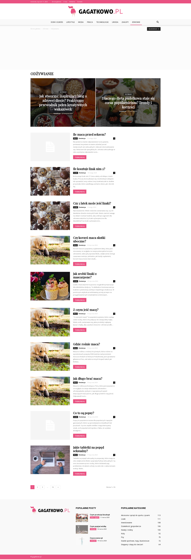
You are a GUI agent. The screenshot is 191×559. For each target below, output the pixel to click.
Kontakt (79, 2)
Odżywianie (63, 92)
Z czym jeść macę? (85, 310)
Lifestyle (70, 22)
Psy (122, 537)
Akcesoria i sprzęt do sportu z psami (135, 515)
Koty (123, 533)
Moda (81, 22)
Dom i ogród (57, 22)
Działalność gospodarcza (131, 526)
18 (53, 487)
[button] (158, 22)
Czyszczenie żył (96, 538)
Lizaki (75, 173)
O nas (65, 2)
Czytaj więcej (80, 157)
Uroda (115, 22)
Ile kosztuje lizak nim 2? (89, 169)
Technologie (102, 22)
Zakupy (125, 22)
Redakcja (57, 113)
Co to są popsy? (83, 413)
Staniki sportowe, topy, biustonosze (135, 541)
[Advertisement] (95, 48)
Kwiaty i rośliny (127, 530)
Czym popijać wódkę (98, 526)
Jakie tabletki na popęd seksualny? (88, 449)
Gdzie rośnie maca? (86, 344)
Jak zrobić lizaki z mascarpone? (84, 275)
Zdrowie (136, 22)
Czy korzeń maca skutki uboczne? (89, 239)
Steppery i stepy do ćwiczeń (132, 544)
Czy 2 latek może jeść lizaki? (92, 203)
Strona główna (56, 2)
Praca (90, 22)
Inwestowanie (126, 522)
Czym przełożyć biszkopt (100, 515)
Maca (75, 138)
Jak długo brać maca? (87, 378)
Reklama (72, 2)
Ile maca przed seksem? (89, 134)
